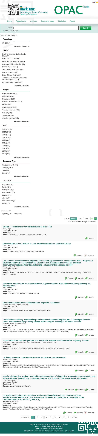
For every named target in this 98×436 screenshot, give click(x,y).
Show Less (25, 46)
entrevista (40, 251)
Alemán (6, 198)
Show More (18, 46)
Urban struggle (25, 409)
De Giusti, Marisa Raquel (12, 82)
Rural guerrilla (14, 409)
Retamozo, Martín (8, 323)
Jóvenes (45, 348)
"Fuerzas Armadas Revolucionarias (72, 407)
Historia (7, 113)
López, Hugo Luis (10, 67)
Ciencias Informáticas (12, 102)
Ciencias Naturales (11, 110)
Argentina (8, 96)
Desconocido (8, 192)
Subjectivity (65, 331)
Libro (6, 173)
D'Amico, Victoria (20, 323)
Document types (47, 21)
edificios (22, 234)
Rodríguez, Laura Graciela (11, 267)
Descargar (90, 255)
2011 (6, 146)
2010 (6, 148)
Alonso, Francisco (10, 72)
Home (9, 21)
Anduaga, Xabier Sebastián (13, 64)
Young (68, 348)
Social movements (37, 331)
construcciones (41, 234)
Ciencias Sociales (16, 365)
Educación (53, 272)
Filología (27, 386)
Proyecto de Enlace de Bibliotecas (49, 426)
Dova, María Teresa (10, 59)
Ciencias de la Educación (19, 310)
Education (12, 274)
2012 (6, 135)
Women (61, 348)
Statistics (62, 21)
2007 (6, 154)
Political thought (8, 331)
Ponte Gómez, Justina (11, 75)
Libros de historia (33, 293)
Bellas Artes (14, 251)
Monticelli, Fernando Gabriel (13, 61)
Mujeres (38, 348)
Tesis (6, 170)
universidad (31, 234)
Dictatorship (77, 272)
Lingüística (19, 386)
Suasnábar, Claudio (9, 304)
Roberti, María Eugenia (28, 342)
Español (7, 184)
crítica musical (31, 251)
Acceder (91, 238)
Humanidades (9, 93)
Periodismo (8, 99)
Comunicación (9, 107)
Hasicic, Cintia (51, 342)
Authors (33, 21)
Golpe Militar (21, 293)
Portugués (8, 190)
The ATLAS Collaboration (12, 70)
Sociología (8, 115)
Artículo (7, 168)
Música (22, 251)
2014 (6, 132)
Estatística (90, 365)
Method (76, 365)
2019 (6, 140)
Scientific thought (54, 365)
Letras (6, 104)
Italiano (6, 203)
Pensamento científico (30, 367)
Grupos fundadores (30, 407)
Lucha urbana (54, 407)
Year (86, 219)
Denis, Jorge (7, 229)
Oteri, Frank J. (7, 245)
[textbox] (46, 28)
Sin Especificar (10, 165)
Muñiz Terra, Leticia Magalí (11, 342)
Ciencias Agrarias (10, 118)
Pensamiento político (26, 329)
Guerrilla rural (43, 407)
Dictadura (31, 272)
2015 (6, 143)
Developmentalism (65, 272)
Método (83, 365)
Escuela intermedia (42, 272)
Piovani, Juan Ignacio (9, 359)
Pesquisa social (44, 367)
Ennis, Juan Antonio (9, 380)
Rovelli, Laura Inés (22, 304)
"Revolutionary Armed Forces (41, 409)
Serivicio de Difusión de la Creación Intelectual (49, 424)
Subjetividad (88, 329)
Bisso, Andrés (7, 287)
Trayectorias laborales (26, 348)
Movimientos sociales (57, 329)
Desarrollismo (21, 272)
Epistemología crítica (41, 329)
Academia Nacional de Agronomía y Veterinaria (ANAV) (14, 79)
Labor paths (53, 348)
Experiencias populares (75, 329)
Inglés (6, 187)
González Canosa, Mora (10, 401)
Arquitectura (14, 234)
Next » (74, 417)
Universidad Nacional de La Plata (49, 429)
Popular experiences (52, 331)
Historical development (39, 365)
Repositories (21, 21)
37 (13, 232)
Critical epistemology (22, 331)
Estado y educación (44, 310)
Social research (67, 365)
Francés (6, 195)
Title (80, 219)
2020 (6, 137)
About (72, 21)
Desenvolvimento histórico (12, 367)
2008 (6, 151)
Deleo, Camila (41, 342)
